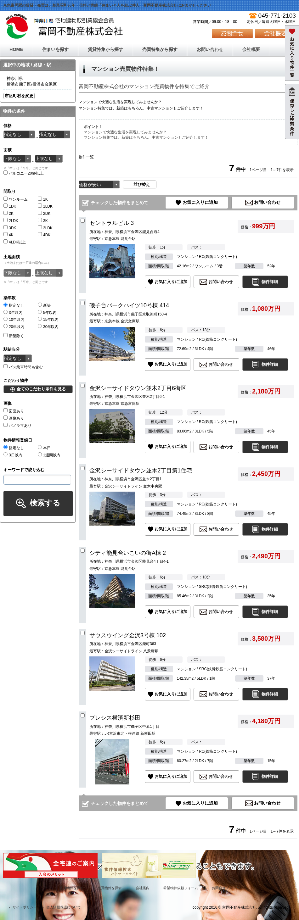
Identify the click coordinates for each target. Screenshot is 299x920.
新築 (44, 305)
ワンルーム (15, 199)
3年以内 (12, 312)
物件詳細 (270, 281)
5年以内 (47, 312)
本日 (44, 448)
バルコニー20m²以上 (23, 173)
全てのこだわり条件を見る (41, 389)
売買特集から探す (160, 49)
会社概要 (251, 49)
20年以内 (13, 327)
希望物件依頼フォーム (180, 888)
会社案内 (143, 888)
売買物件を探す (110, 888)
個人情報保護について (63, 907)
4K (8, 235)
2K (8, 213)
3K (43, 221)
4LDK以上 (14, 242)
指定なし (13, 305)
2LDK (10, 221)
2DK (44, 213)
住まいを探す (55, 49)
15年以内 (48, 319)
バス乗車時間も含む (23, 367)
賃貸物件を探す (71, 888)
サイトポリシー (25, 907)
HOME (16, 49)
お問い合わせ (210, 49)
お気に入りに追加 (200, 202)
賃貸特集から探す (105, 49)
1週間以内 (49, 455)
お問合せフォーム (226, 888)
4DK (44, 235)
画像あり (13, 418)
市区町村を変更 (19, 95)
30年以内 (48, 327)
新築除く (13, 336)
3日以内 (12, 455)
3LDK (45, 228)
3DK (9, 228)
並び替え (141, 184)
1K (43, 199)
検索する (45, 503)
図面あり (13, 411)
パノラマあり (17, 425)
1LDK (45, 206)
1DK (9, 206)
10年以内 (13, 319)
